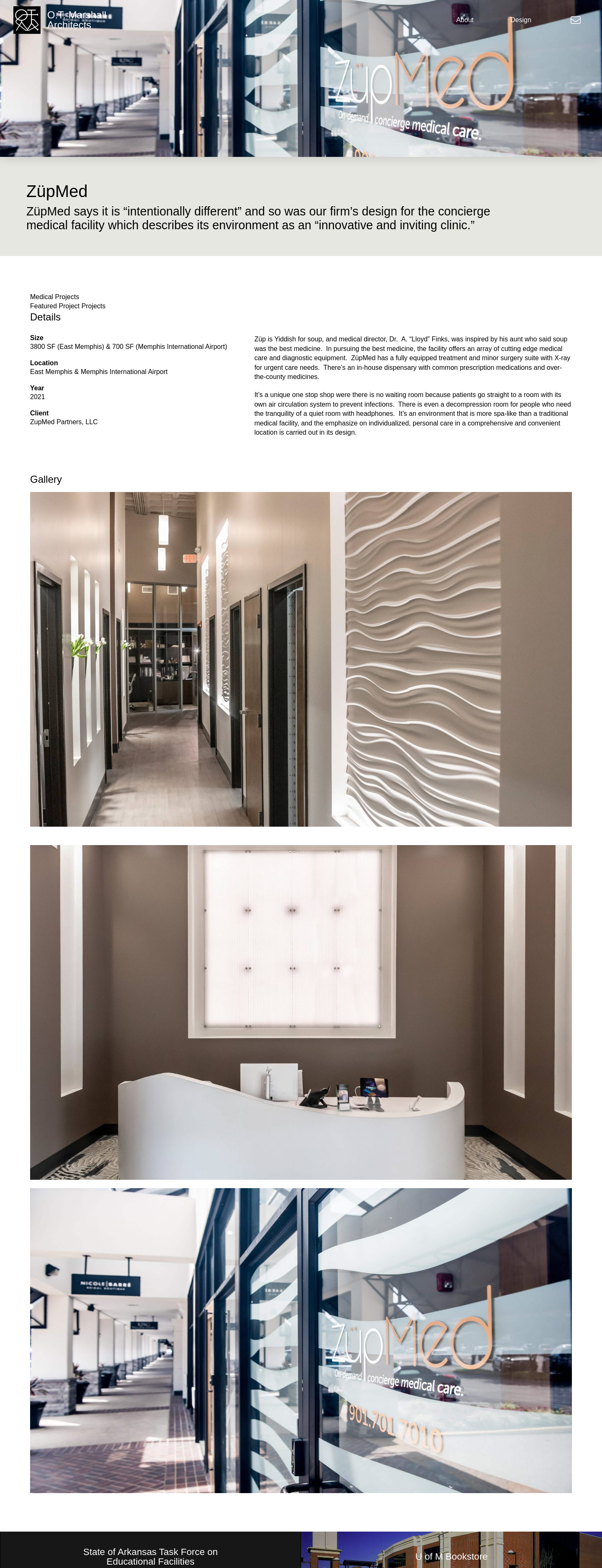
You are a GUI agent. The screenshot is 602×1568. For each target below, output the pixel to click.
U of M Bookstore (452, 1556)
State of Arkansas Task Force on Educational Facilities (150, 1557)
